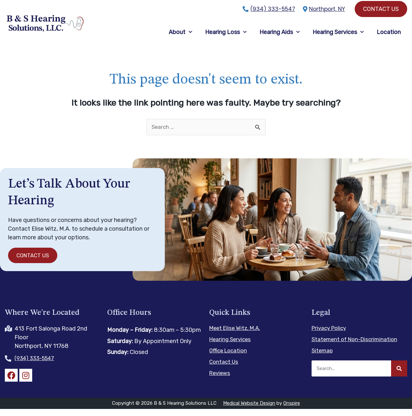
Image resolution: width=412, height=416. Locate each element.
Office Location (229, 357)
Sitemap (323, 357)
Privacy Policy (330, 334)
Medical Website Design (249, 410)
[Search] (399, 375)
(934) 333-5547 (272, 9)
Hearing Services (338, 35)
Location (389, 35)
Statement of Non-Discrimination (357, 345)
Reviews (220, 379)
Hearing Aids (279, 35)
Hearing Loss (226, 35)
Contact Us (224, 368)
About (180, 35)
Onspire (291, 410)
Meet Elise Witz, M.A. (236, 334)
